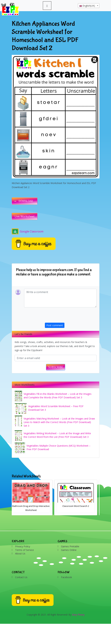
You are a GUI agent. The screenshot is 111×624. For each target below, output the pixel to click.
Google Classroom (27, 231)
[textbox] (88, 5)
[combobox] (88, 5)
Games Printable (70, 546)
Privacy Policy (22, 546)
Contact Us (21, 577)
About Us (20, 553)
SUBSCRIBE (55, 367)
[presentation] (71, 316)
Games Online (68, 550)
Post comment (54, 325)
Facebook (66, 577)
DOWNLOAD (26, 201)
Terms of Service (24, 550)
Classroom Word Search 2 (78, 506)
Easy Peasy (78, 614)
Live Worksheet (25, 216)
